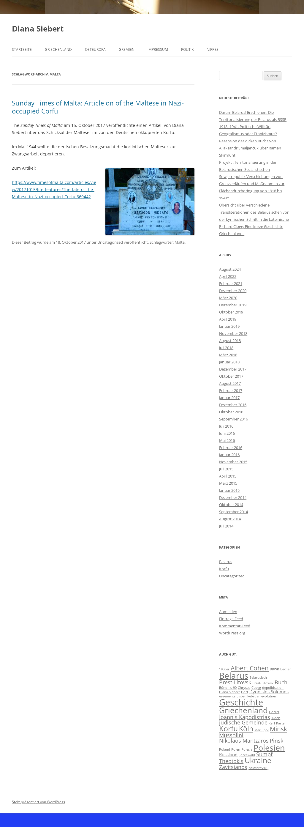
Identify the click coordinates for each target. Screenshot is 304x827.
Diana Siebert (38, 28)
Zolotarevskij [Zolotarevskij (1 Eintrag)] (258, 768)
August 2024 (230, 269)
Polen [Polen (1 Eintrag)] (235, 749)
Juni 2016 (227, 433)
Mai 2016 (227, 440)
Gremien (126, 49)
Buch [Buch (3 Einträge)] (281, 682)
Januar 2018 (229, 362)
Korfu (224, 568)
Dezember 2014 (232, 497)
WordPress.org (232, 633)
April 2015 (227, 476)
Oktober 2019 (231, 312)
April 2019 (227, 319)
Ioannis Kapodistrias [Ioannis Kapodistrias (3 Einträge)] (244, 717)
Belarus (225, 561)
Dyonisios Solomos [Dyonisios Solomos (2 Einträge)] (269, 691)
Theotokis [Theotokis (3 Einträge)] (231, 761)
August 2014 (230, 519)
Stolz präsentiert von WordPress (38, 801)
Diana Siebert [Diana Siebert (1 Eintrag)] (229, 692)
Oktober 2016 (231, 412)
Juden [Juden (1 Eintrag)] (275, 718)
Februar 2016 (230, 447)
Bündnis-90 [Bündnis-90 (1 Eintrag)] (228, 688)
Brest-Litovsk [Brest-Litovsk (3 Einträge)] (235, 682)
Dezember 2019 (232, 305)
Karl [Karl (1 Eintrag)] (272, 723)
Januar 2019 (229, 326)
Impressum (158, 49)
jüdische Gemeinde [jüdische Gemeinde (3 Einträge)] (243, 722)
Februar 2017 (230, 390)
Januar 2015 (229, 490)
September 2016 (233, 419)
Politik (187, 49)
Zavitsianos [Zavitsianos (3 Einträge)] (233, 767)
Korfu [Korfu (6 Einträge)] (228, 728)
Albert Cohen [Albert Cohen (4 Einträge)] (250, 668)
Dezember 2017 (232, 369)
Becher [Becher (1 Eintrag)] (285, 669)
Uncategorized (110, 242)
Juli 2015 (226, 469)
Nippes (212, 49)
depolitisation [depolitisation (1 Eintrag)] (273, 688)
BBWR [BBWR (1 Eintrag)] (274, 669)
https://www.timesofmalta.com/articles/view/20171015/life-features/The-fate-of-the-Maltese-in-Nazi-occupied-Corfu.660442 (54, 189)
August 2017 (230, 383)
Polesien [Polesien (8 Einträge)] (269, 747)
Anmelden (228, 611)
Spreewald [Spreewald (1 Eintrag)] (247, 755)
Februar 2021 (230, 283)
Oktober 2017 (231, 376)
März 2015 (228, 483)
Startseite (22, 49)
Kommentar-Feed (234, 625)
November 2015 (233, 461)
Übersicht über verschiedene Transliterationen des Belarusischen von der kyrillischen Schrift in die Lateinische (254, 212)
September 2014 (233, 511)
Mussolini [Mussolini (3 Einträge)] (231, 735)
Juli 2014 (226, 526)
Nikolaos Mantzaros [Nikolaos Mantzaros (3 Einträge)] (244, 740)
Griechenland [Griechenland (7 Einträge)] (243, 710)
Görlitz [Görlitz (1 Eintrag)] (274, 712)
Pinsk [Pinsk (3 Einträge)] (276, 740)
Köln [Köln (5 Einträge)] (246, 728)
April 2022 (227, 276)
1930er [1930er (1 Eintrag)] (224, 669)
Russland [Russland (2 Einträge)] (228, 754)
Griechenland (58, 49)
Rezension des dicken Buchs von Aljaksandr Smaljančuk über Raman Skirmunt (250, 148)
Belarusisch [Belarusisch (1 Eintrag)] (258, 677)
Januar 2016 (229, 454)
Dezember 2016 (232, 404)
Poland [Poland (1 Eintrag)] (224, 749)
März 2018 (228, 354)
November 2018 (233, 333)
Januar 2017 (229, 397)
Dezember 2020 (232, 290)
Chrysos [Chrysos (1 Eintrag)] (244, 688)
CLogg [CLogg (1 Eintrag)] (256, 688)
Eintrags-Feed (231, 618)
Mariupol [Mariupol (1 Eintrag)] (261, 730)
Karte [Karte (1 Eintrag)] (280, 723)
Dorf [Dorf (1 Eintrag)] (244, 692)
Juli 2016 (226, 426)
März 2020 (228, 297)
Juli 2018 (226, 347)
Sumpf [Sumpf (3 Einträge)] (264, 754)
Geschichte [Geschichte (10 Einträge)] (241, 702)
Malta (180, 242)
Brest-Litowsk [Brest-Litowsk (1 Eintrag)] (262, 683)
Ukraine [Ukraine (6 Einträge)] (258, 760)
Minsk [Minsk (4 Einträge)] (278, 729)
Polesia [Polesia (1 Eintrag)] (246, 749)
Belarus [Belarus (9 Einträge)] (233, 675)
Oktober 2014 (231, 504)
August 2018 (230, 340)
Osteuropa (95, 49)
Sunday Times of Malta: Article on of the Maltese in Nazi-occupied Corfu (98, 106)
